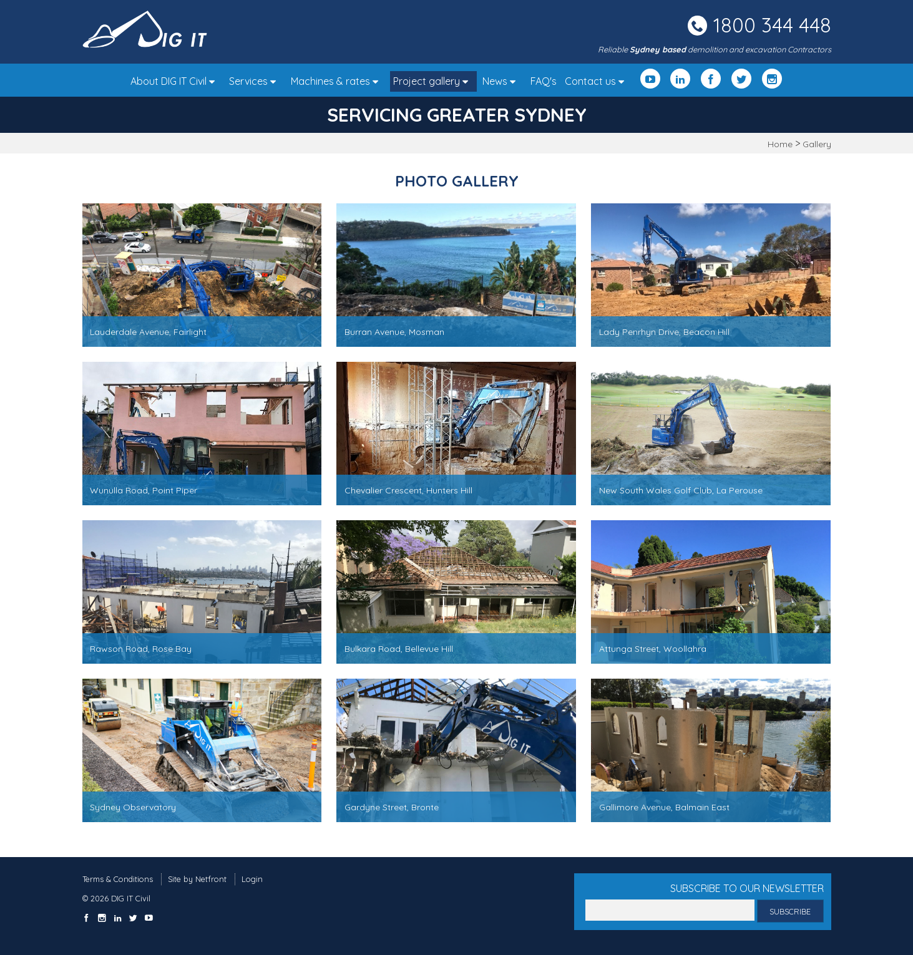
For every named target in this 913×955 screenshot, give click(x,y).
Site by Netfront (197, 879)
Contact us (597, 81)
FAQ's (543, 81)
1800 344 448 (772, 24)
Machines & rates (337, 81)
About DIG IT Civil (175, 81)
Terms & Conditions (117, 879)
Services (255, 81)
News (502, 81)
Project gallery (433, 81)
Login (252, 879)
